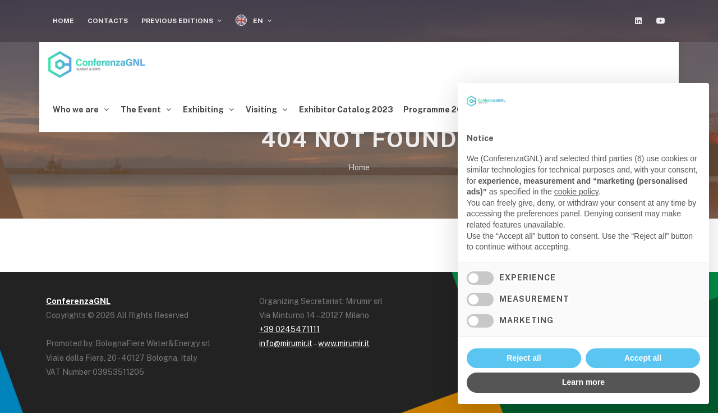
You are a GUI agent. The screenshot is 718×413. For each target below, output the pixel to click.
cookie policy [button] (576, 191)
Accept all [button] (642, 357)
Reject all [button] (524, 357)
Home (63, 21)
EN (254, 20)
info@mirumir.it (285, 340)
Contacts (108, 21)
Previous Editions (181, 20)
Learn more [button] (583, 382)
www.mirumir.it (344, 340)
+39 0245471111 (289, 326)
